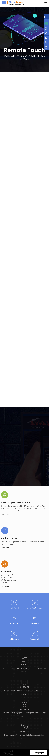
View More (5, 514)
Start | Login (39, 752)
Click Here (23, 672)
